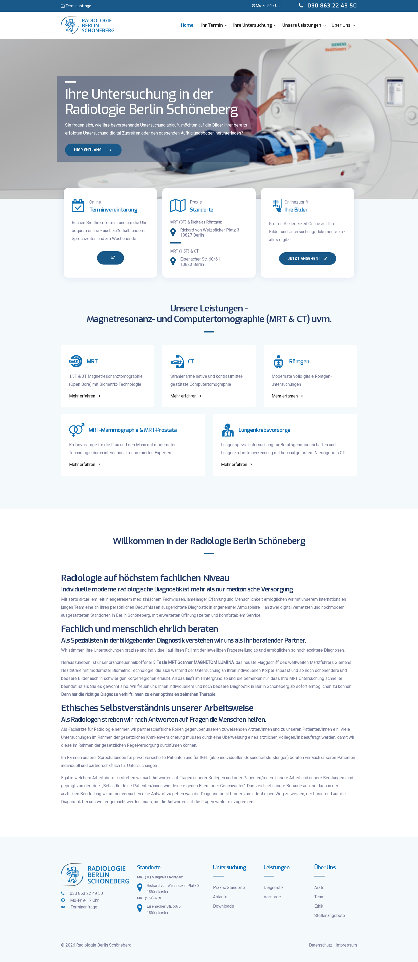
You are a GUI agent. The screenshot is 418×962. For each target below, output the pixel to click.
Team (319, 896)
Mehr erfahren (85, 396)
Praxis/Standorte (229, 887)
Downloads (223, 906)
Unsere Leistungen (301, 25)
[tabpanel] (209, 119)
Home (187, 25)
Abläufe (220, 896)
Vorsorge (272, 896)
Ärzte (319, 887)
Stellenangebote (329, 915)
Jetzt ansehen (307, 258)
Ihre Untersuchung (252, 25)
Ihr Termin (212, 25)
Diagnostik (274, 887)
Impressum (346, 945)
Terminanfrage (76, 6)
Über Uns (341, 25)
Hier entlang (93, 150)
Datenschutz (320, 945)
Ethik (318, 906)
